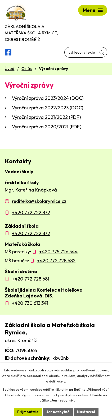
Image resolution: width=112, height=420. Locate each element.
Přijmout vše (28, 412)
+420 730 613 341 (30, 303)
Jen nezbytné (57, 412)
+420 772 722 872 (31, 212)
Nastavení (86, 412)
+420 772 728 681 (30, 279)
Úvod (9, 68)
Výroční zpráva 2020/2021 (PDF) (46, 127)
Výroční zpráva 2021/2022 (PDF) (46, 117)
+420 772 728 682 (56, 261)
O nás (26, 68)
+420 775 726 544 (58, 252)
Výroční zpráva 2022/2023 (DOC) (47, 108)
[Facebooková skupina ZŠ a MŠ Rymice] (8, 52)
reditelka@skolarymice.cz (39, 201)
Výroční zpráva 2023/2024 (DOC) (47, 98)
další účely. (57, 381)
